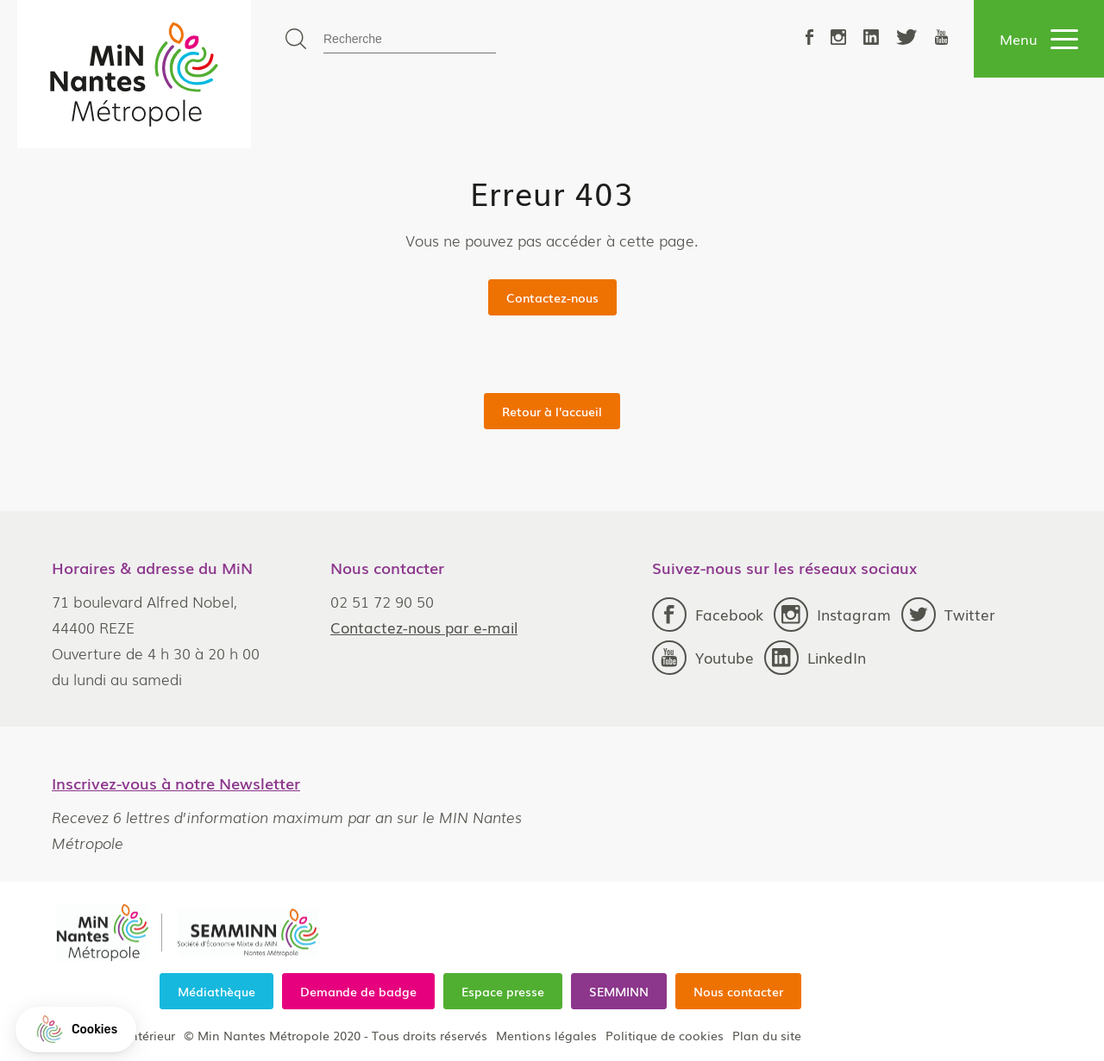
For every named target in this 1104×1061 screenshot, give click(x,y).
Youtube (703, 657)
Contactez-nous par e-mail (424, 627)
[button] (76, 1029)
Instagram (832, 614)
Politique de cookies (664, 1035)
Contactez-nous (552, 297)
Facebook (707, 614)
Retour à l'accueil (552, 411)
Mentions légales (546, 1035)
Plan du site (766, 1035)
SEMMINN (619, 991)
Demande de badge (358, 991)
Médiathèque (216, 991)
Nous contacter (738, 991)
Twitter (948, 614)
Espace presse (502, 991)
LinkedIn (815, 657)
